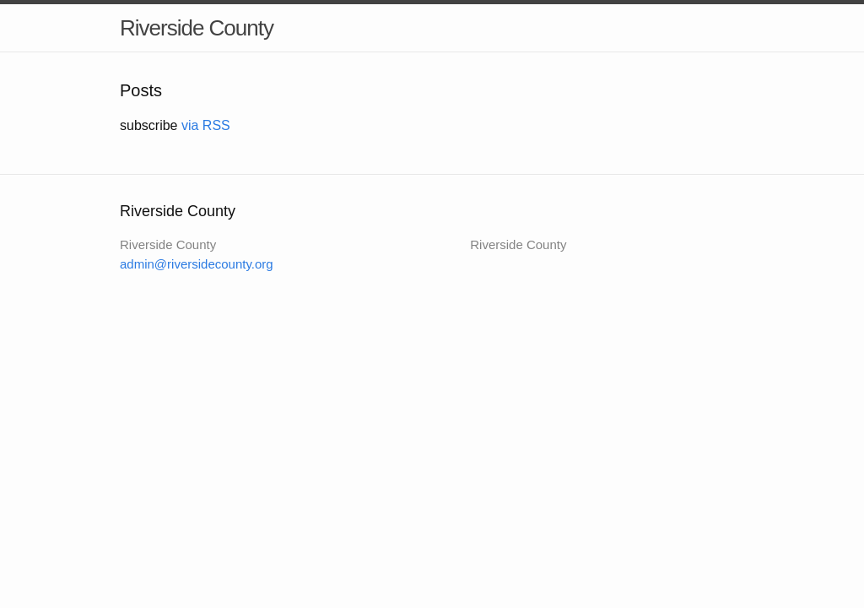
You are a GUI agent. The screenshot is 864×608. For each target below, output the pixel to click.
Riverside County (196, 28)
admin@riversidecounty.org (196, 264)
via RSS (205, 125)
